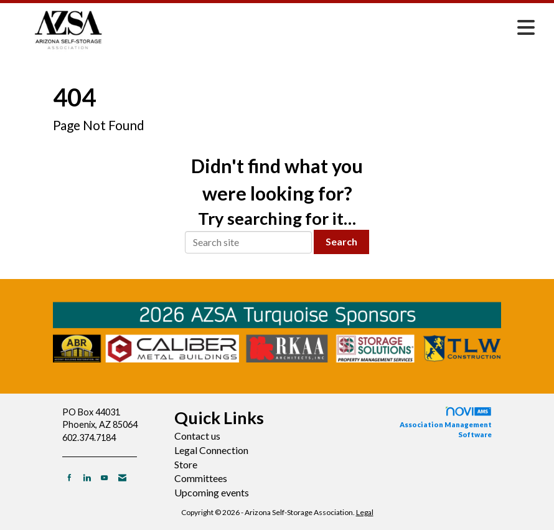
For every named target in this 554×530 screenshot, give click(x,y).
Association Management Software (446, 422)
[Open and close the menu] (334, 27)
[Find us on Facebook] (69, 477)
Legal (364, 512)
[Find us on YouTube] (104, 477)
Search (341, 241)
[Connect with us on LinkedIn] (87, 477)
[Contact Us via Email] (122, 477)
